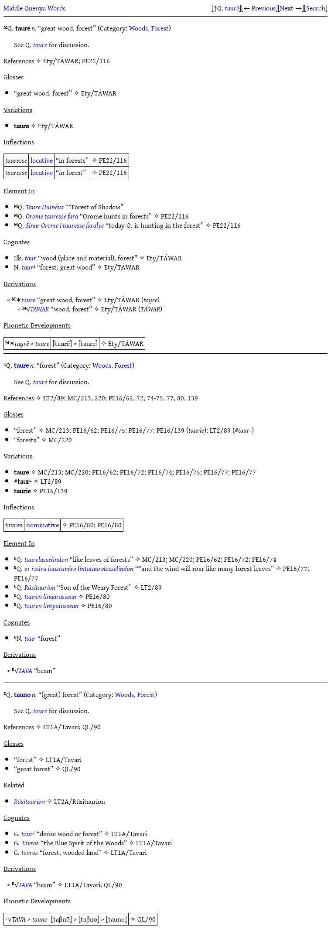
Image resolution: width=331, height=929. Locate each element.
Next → (291, 8)
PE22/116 (113, 160)
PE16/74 (160, 472)
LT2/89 (220, 430)
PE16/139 (170, 430)
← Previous (259, 8)
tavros (29, 852)
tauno (22, 694)
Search (315, 8)
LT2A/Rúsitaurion (79, 801)
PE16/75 (113, 430)
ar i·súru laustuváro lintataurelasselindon (78, 568)
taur (30, 258)
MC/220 (60, 440)
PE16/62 (85, 430)
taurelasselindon (46, 559)
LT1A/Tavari (64, 759)
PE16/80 (81, 525)
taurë (232, 8)
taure (21, 365)
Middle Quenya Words (34, 8)
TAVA (25, 670)
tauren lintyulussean (51, 605)
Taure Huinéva (45, 207)
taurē (28, 300)
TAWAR (39, 309)
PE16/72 (132, 472)
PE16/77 (141, 430)
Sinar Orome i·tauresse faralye (65, 225)
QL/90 (71, 768)
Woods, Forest (149, 28)
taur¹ (28, 267)
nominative (42, 525)
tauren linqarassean (50, 596)
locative (42, 160)
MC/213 (57, 430)
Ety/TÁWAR (98, 93)
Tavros (30, 843)
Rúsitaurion (39, 587)
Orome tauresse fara (52, 216)
